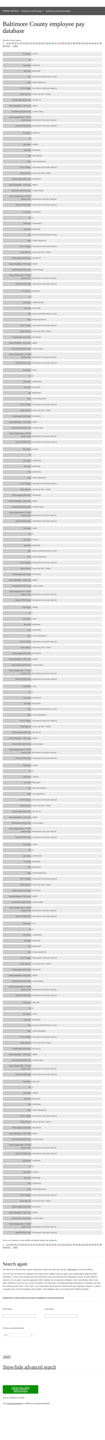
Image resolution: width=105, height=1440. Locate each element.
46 (95, 43)
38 (74, 43)
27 (45, 43)
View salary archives (20, 1389)
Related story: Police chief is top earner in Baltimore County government (33, 1298)
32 (58, 43)
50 (6, 46)
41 (82, 43)
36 (69, 43)
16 (15, 43)
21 (29, 43)
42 (85, 43)
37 (71, 43)
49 (4, 46)
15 (13, 43)
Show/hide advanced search (29, 1367)
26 (42, 43)
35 (66, 43)
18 (21, 43)
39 (77, 43)
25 (39, 43)
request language (14, 1403)
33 (61, 43)
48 (101, 43)
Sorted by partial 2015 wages (58, 11)
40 (79, 43)
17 (18, 43)
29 (50, 43)
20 (26, 43)
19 (23, 43)
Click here (71, 1269)
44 (90, 43)
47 (98, 43)
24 (37, 43)
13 (7, 43)
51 (9, 46)
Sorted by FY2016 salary (31, 11)
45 (93, 43)
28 (47, 43)
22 (31, 43)
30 (53, 43)
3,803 (15, 46)
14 (10, 43)
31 (55, 43)
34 (63, 43)
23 (34, 43)
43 (87, 43)
